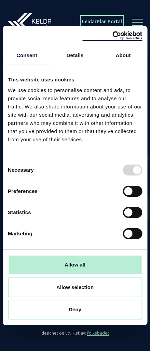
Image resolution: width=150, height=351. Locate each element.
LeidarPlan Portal (102, 21)
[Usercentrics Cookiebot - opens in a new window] (112, 36)
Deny (75, 309)
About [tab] (123, 55)
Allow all (75, 265)
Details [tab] (75, 55)
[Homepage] (29, 21)
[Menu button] (137, 21)
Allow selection (75, 287)
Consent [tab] (26, 55)
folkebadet (98, 333)
